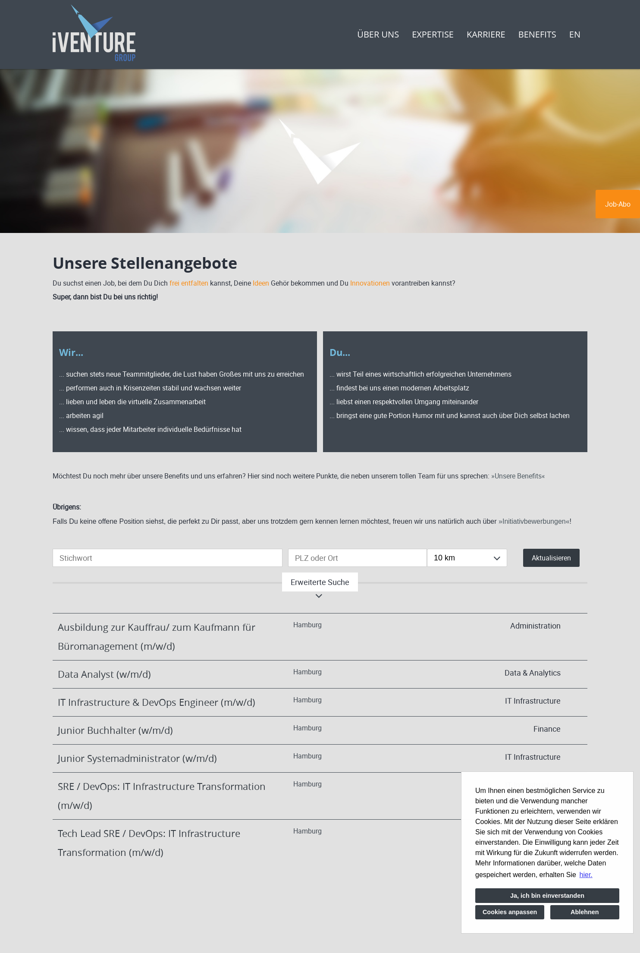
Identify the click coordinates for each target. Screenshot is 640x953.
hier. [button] (586, 874)
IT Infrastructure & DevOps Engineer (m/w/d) (156, 702)
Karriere (486, 34)
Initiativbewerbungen (534, 521)
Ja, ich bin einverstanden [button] (547, 895)
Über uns (378, 34)
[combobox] (467, 558)
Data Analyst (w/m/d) (104, 674)
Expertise (433, 34)
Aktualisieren (551, 558)
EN (574, 34)
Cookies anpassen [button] (510, 912)
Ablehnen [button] (585, 912)
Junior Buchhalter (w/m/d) (115, 730)
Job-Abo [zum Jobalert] (618, 204)
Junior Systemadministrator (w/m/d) (137, 758)
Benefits (537, 34)
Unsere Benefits (518, 476)
